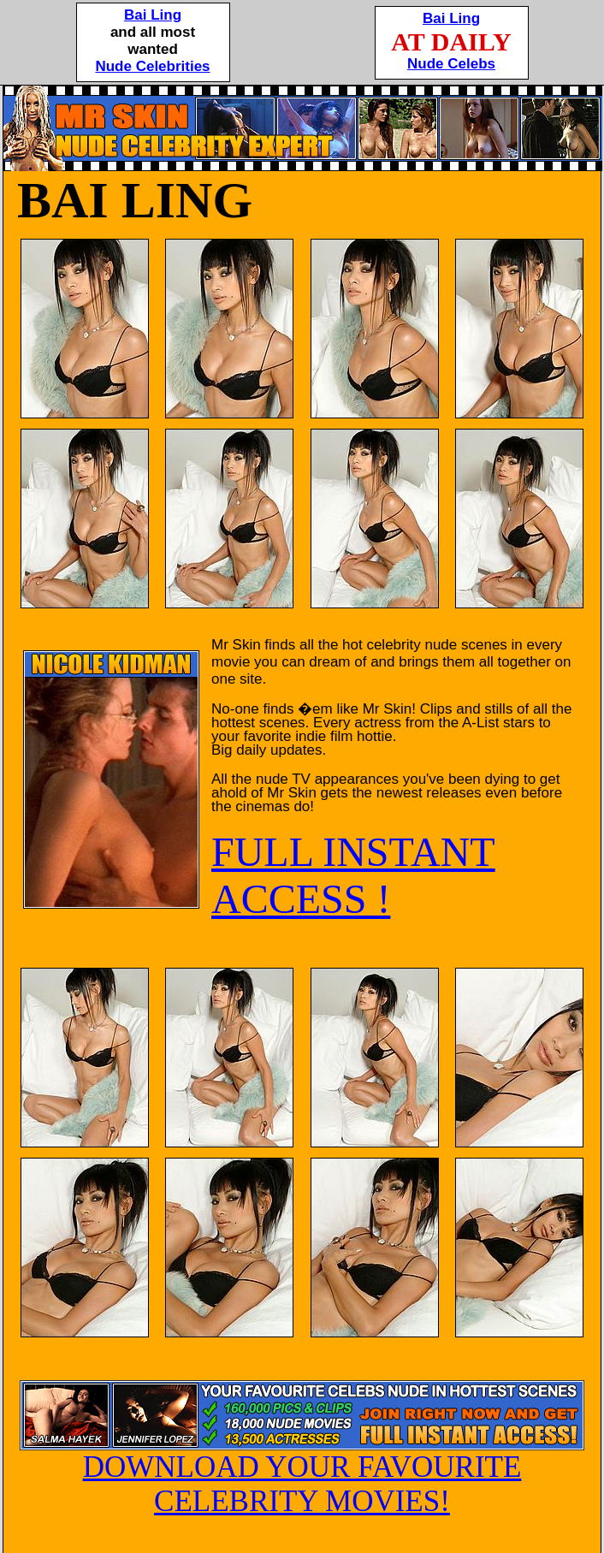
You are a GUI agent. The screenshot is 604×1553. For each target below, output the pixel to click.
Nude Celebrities (152, 66)
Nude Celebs (451, 64)
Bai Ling (152, 15)
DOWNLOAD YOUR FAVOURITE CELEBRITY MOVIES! (302, 1471)
